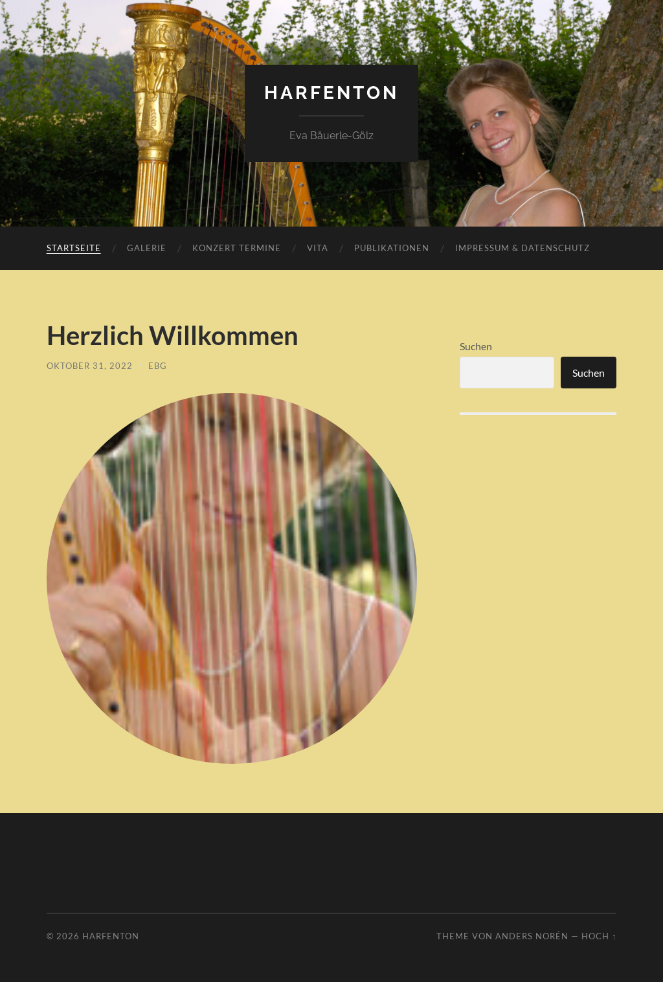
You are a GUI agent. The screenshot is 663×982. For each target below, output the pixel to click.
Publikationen (391, 248)
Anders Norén (531, 936)
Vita (317, 248)
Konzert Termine (236, 248)
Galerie (146, 248)
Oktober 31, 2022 (90, 366)
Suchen (476, 346)
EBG (157, 366)
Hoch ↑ (598, 936)
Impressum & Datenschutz (522, 248)
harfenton (331, 93)
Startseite (74, 248)
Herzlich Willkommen (172, 335)
